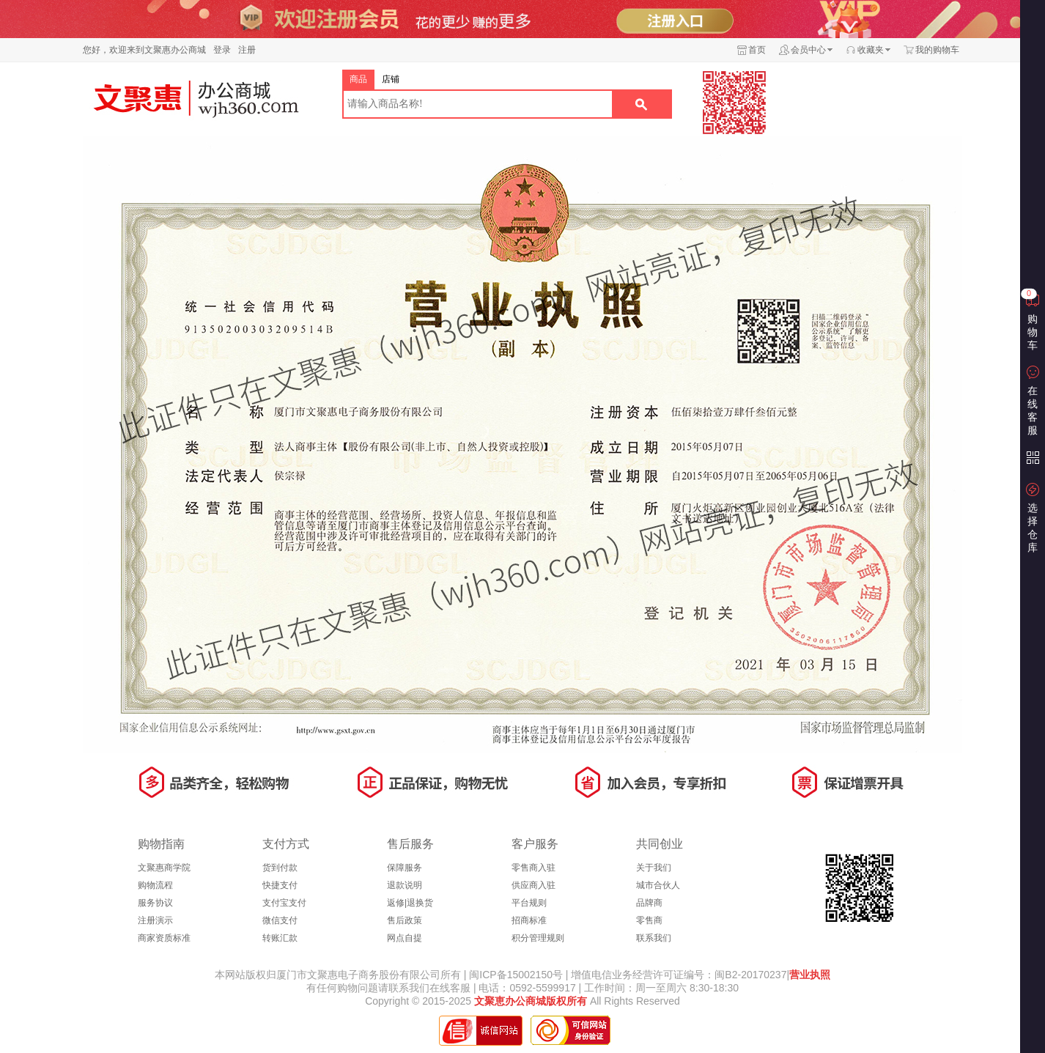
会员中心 (808, 50)
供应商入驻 (533, 885)
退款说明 (404, 885)
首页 (757, 50)
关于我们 (653, 867)
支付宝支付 (284, 903)
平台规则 (529, 903)
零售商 (649, 920)
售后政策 (404, 920)
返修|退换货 (410, 903)
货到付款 (280, 867)
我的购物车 (937, 50)
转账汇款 (280, 938)
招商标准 (529, 920)
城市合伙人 (658, 885)
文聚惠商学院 (164, 867)
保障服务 (404, 867)
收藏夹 (870, 50)
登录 (222, 50)
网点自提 (404, 938)
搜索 (641, 104)
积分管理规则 (538, 938)
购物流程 (155, 885)
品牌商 (649, 903)
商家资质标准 (164, 938)
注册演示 (155, 920)
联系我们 (653, 938)
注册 (247, 50)
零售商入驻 (533, 867)
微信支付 (280, 920)
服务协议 (155, 903)
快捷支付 (280, 885)
